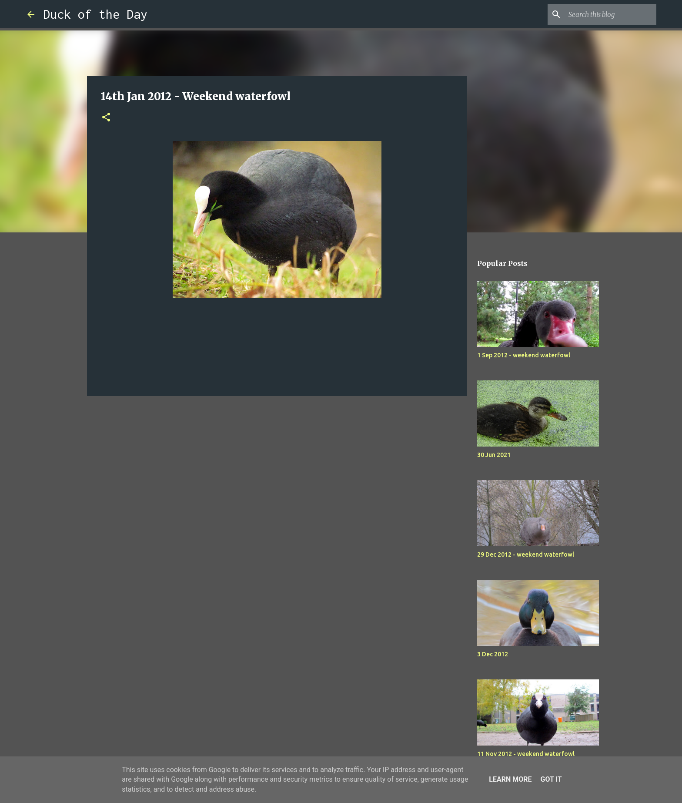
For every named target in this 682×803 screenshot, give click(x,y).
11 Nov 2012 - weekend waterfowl (526, 753)
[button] (106, 118)
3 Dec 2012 (492, 654)
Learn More (510, 779)
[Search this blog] (610, 14)
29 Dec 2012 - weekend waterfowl (525, 554)
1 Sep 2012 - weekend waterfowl (523, 355)
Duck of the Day (95, 14)
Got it (551, 779)
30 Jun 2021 (494, 454)
